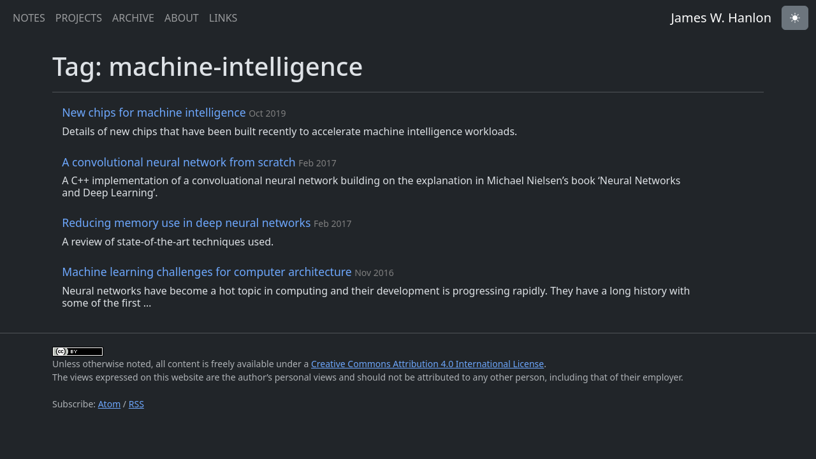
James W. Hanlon (721, 17)
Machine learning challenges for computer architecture (208, 271)
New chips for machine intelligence (155, 112)
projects (78, 18)
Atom (109, 404)
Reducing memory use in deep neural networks (188, 222)
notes (29, 18)
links (223, 18)
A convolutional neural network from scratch (180, 162)
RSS (136, 404)
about (181, 18)
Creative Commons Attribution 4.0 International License (427, 364)
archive (133, 18)
